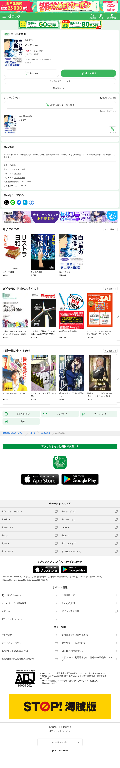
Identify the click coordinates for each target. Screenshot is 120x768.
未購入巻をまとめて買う (62, 105)
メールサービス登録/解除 (14, 603)
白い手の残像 (25, 116)
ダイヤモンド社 (18, 169)
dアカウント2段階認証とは (15, 651)
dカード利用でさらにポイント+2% (37, 59)
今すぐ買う (90, 73)
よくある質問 (68, 603)
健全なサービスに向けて (74, 643)
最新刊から (111, 111)
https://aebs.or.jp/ (49, 683)
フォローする (32, 40)
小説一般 (17, 173)
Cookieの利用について (73, 651)
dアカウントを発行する (60, 727)
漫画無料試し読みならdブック (13, 433)
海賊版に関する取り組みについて (18, 659)
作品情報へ (58, 88)
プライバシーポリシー (12, 643)
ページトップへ (60, 742)
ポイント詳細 (32, 54)
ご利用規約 (7, 635)
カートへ (34, 73)
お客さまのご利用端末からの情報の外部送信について (87, 659)
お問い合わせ (8, 611)
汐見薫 (28, 40)
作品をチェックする (62, 81)
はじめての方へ (11, 595)
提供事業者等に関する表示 (75, 635)
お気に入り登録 (109, 98)
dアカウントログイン (12, 619)
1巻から (102, 111)
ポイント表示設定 (70, 611)
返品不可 (28, 62)
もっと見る (109, 229)
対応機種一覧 (68, 595)
